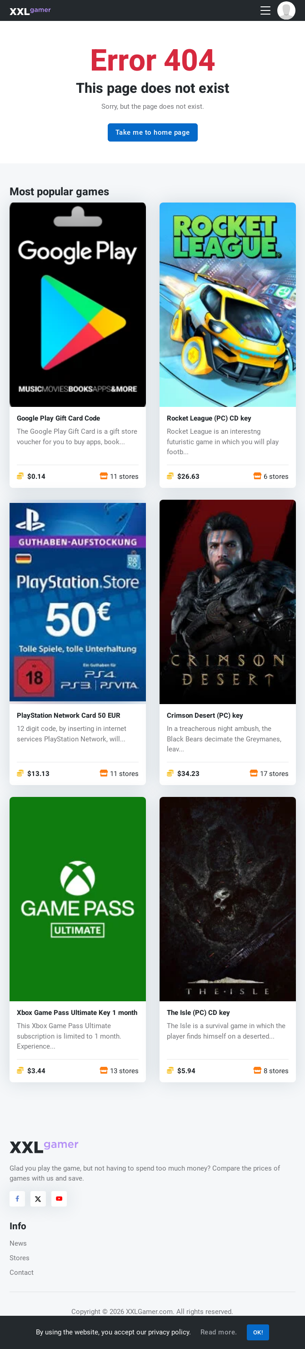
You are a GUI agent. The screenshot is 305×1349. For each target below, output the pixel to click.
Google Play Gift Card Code (58, 418)
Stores (20, 1258)
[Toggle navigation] (265, 10)
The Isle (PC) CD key (198, 1013)
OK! (258, 1332)
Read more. (218, 1332)
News (18, 1243)
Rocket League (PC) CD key (209, 418)
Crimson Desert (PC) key (205, 715)
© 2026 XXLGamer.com (137, 1312)
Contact (22, 1272)
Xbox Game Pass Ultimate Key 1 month (77, 1013)
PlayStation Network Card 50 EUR (68, 715)
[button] (286, 10)
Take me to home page (152, 132)
